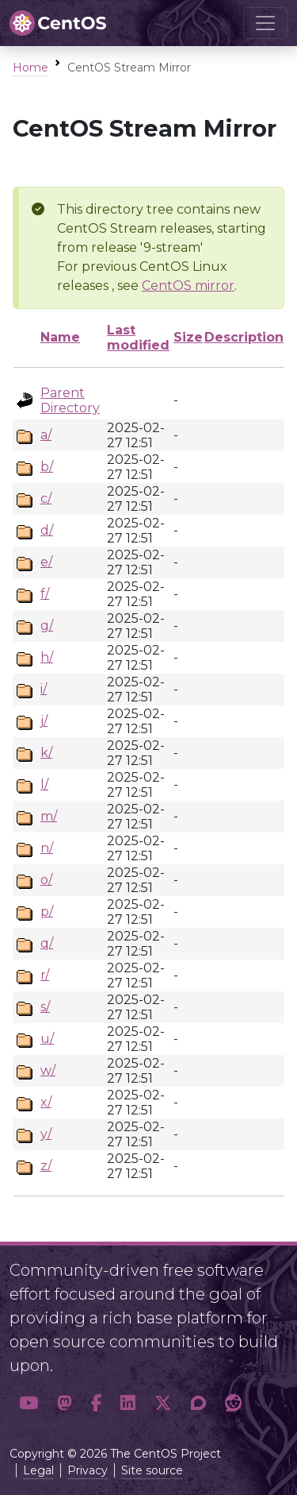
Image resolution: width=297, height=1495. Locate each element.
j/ (44, 720)
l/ (44, 784)
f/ (44, 593)
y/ (45, 1134)
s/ (45, 1006)
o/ (46, 879)
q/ (46, 943)
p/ (46, 911)
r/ (44, 975)
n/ (46, 848)
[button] (29, 1403)
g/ (46, 625)
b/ (46, 466)
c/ (45, 498)
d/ (46, 530)
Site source (152, 1470)
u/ (47, 1038)
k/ (46, 752)
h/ (46, 657)
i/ (43, 689)
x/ (45, 1102)
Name (60, 337)
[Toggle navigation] (265, 23)
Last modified (138, 338)
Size (188, 337)
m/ (48, 816)
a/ (45, 434)
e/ (46, 562)
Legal (38, 1470)
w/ (47, 1070)
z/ (45, 1165)
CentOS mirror (188, 285)
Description (244, 337)
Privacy (87, 1470)
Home (30, 67)
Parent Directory (70, 400)
